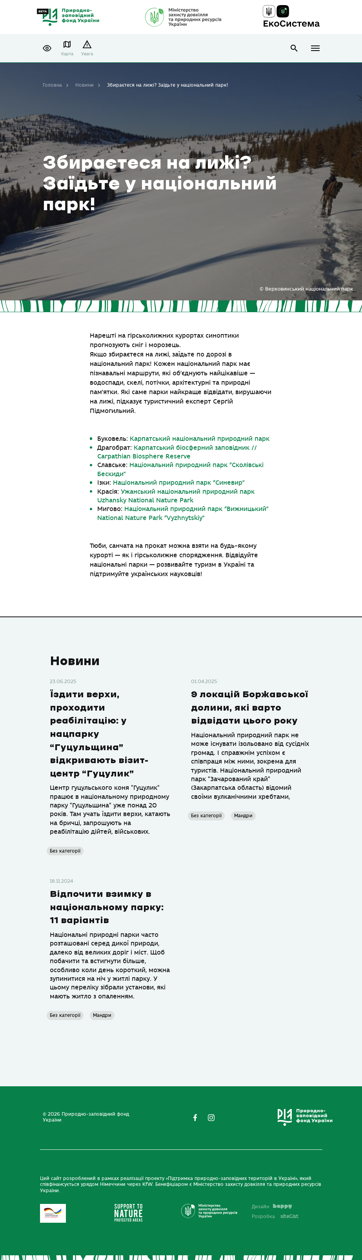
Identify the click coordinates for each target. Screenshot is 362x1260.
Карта (67, 53)
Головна (52, 85)
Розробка (275, 1216)
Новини (84, 85)
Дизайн (272, 1206)
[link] (199, 438)
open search (294, 48)
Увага (87, 53)
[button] (47, 48)
